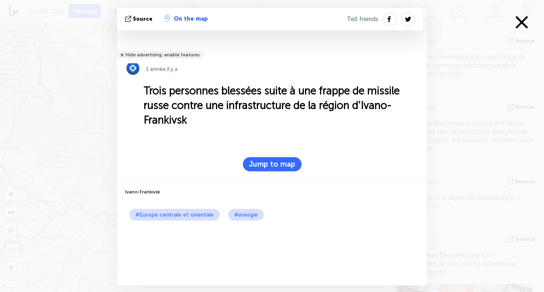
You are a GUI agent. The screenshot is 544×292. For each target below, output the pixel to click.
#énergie (246, 214)
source (139, 19)
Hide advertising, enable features (163, 55)
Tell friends (362, 19)
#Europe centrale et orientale (174, 214)
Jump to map (272, 164)
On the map (186, 18)
